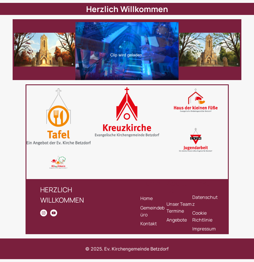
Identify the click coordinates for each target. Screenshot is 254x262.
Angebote (176, 220)
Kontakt (148, 223)
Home (146, 198)
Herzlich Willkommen (127, 8)
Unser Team (179, 204)
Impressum (204, 229)
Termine (175, 211)
